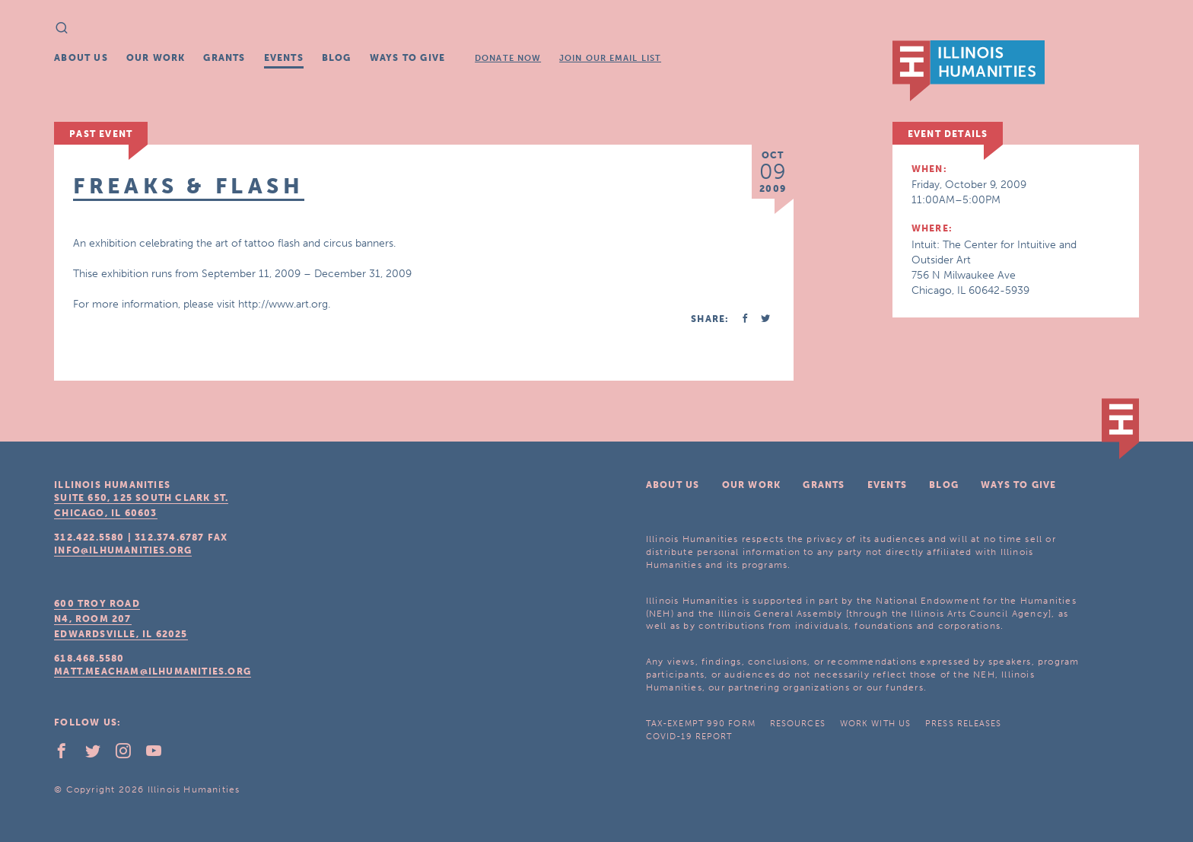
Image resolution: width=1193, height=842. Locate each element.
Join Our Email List (610, 58)
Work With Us (875, 724)
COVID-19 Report (689, 737)
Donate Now (508, 58)
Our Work (156, 58)
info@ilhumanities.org (123, 550)
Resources (798, 724)
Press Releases (963, 724)
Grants (224, 58)
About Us (81, 58)
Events (284, 58)
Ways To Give (407, 58)
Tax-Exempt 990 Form (701, 724)
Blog (337, 58)
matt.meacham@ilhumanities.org (152, 671)
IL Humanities (968, 70)
